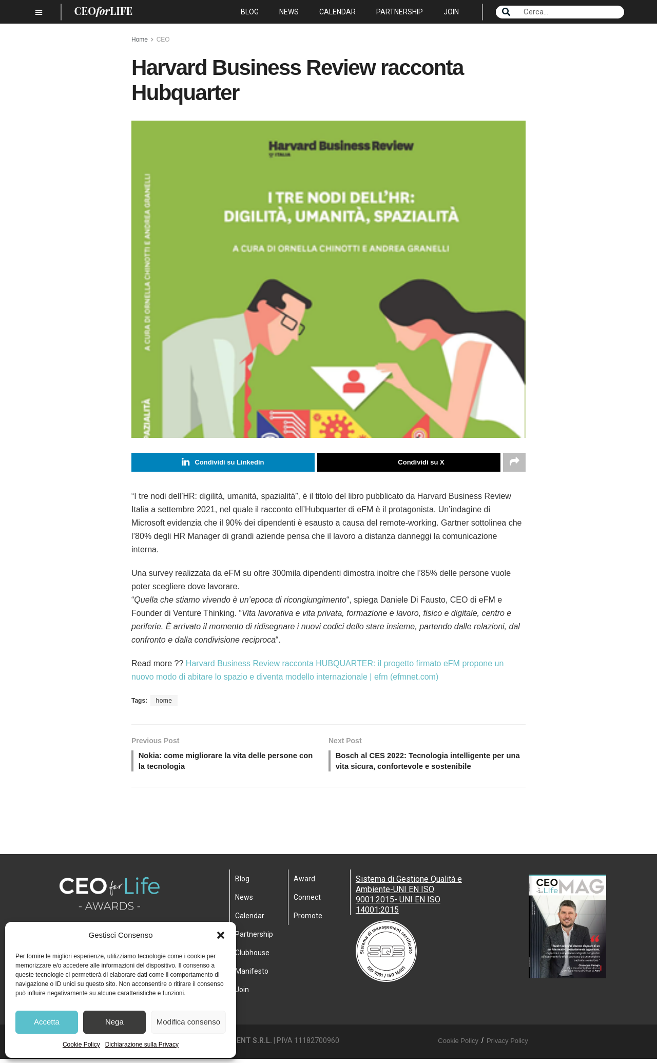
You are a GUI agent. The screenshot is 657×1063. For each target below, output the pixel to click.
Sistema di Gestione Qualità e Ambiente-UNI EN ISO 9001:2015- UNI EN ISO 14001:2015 (409, 898)
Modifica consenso (188, 1021)
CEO (163, 39)
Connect (307, 901)
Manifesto (251, 975)
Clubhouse (252, 957)
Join (451, 12)
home (164, 701)
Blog (250, 12)
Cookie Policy (81, 1044)
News (289, 12)
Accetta (47, 1021)
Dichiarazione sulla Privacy (142, 1044)
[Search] (506, 12)
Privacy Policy (507, 1045)
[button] (221, 935)
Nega (114, 1021)
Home (139, 39)
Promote (308, 920)
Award (304, 883)
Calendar (337, 12)
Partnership (399, 12)
